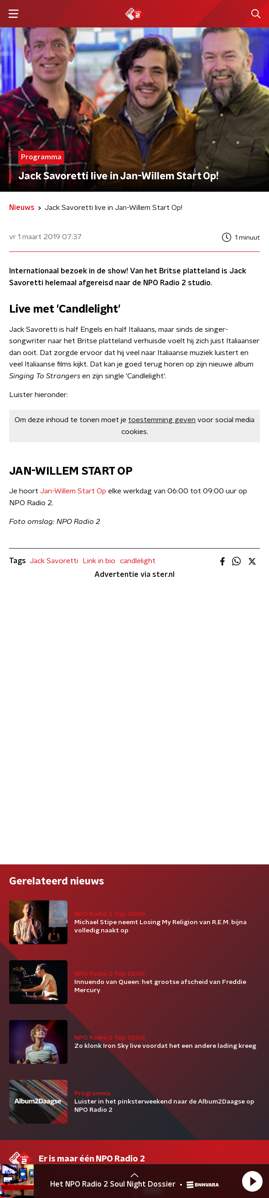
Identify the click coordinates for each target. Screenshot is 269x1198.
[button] (252, 1181)
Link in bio (99, 561)
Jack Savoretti (54, 561)
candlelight (137, 561)
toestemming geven (162, 420)
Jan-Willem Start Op (73, 491)
